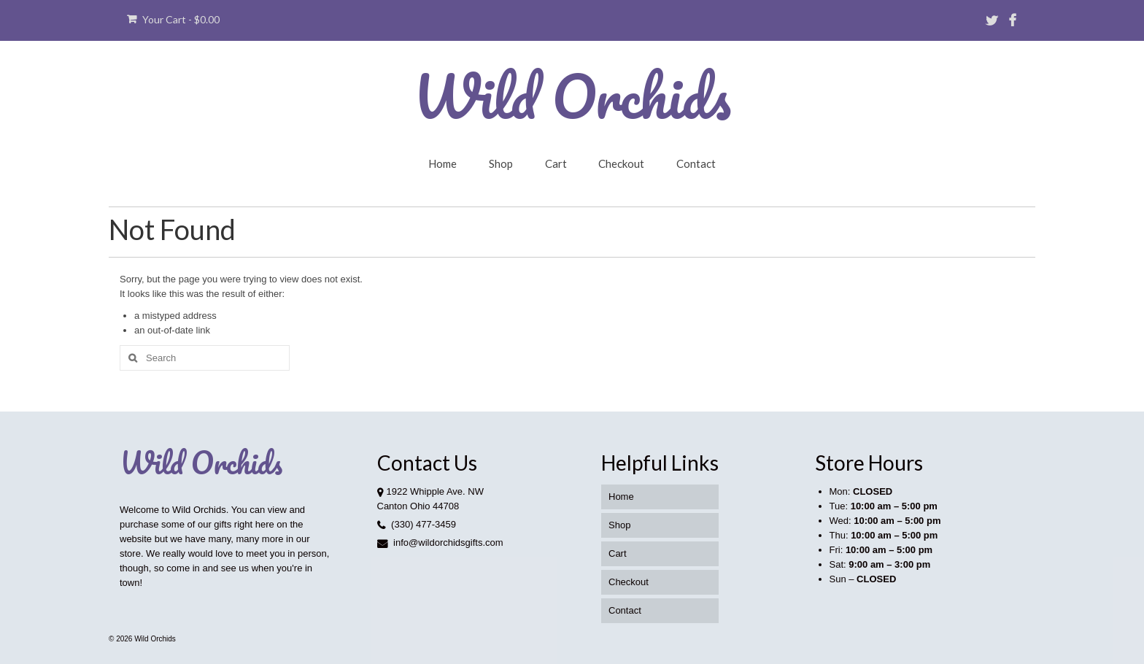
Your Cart (173, 19)
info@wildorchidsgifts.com (440, 542)
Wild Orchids (572, 95)
